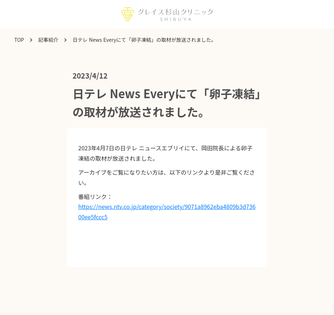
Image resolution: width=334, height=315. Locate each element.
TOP (19, 39)
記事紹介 (48, 39)
